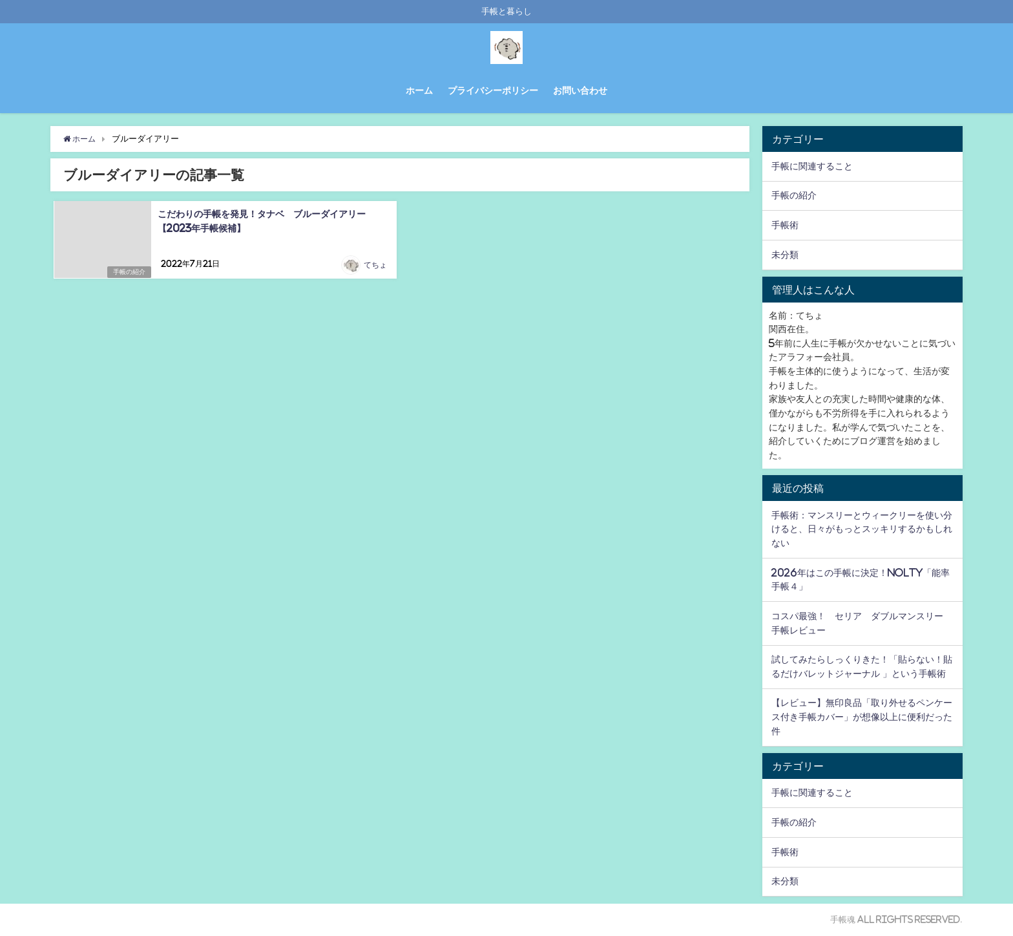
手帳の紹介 (128, 272)
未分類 (785, 254)
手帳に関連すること (812, 166)
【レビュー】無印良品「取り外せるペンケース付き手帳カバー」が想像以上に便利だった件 (861, 716)
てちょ (375, 266)
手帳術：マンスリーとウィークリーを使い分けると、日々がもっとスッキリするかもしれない (861, 529)
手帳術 (785, 224)
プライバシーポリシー (493, 90)
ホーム (419, 90)
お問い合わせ (580, 90)
